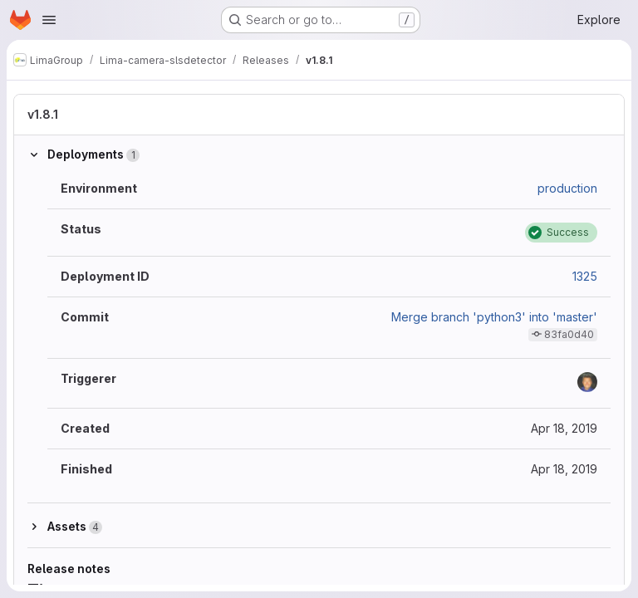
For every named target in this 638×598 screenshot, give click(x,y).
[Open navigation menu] (49, 20)
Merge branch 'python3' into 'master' (494, 317)
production (567, 188)
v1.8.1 (42, 114)
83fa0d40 (569, 334)
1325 (584, 276)
